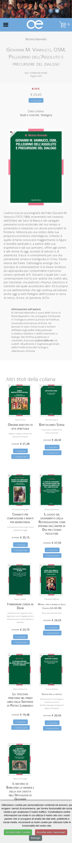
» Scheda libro (20, 456)
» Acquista (36, 100)
